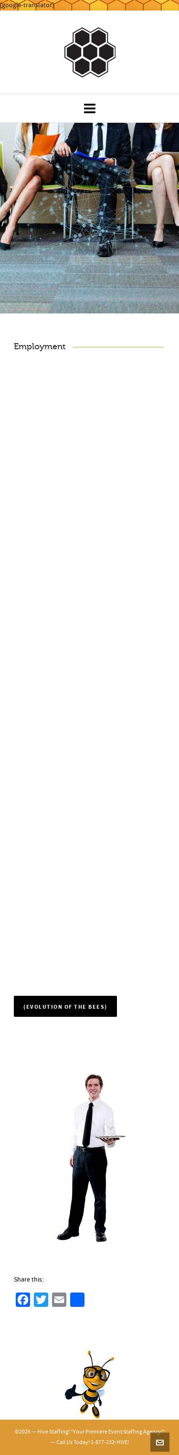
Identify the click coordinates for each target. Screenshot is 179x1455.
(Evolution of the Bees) (65, 1007)
